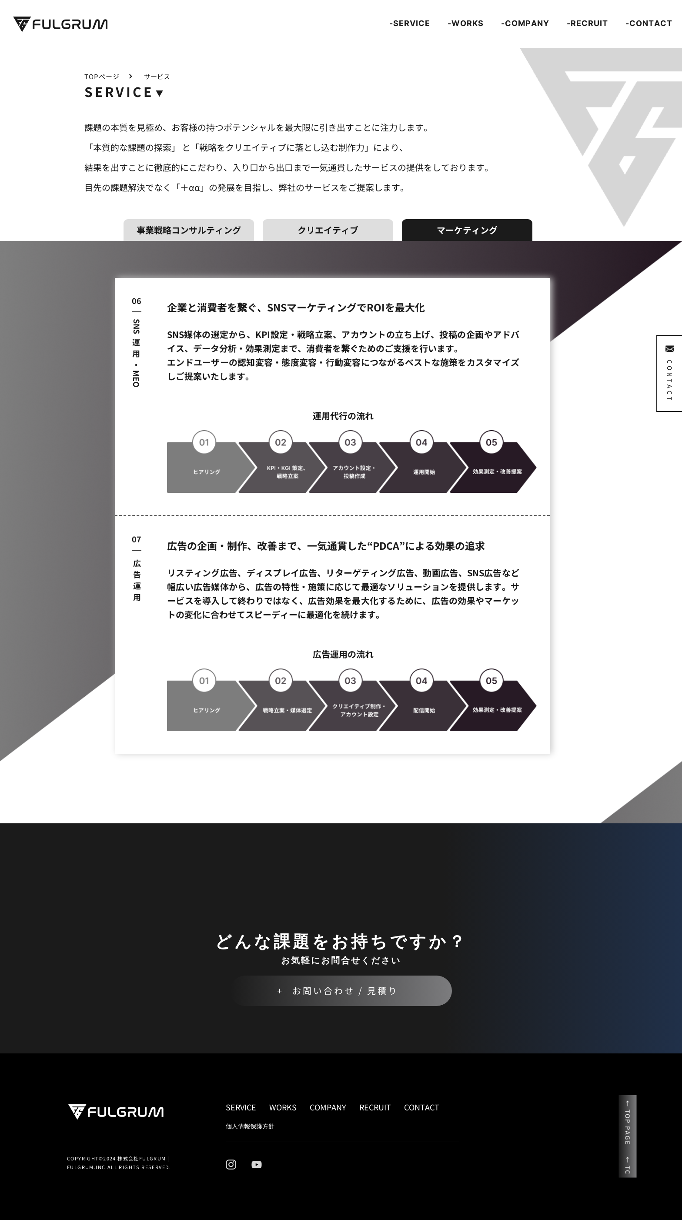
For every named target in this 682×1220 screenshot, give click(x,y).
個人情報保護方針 (250, 1126)
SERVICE (241, 1107)
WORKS (283, 1107)
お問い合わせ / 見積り (345, 990)
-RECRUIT (587, 23)
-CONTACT (648, 23)
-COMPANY (525, 23)
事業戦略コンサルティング (189, 230)
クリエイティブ (328, 230)
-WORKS (466, 23)
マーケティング (467, 230)
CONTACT (421, 1107)
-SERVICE (409, 23)
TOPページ (102, 76)
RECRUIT (375, 1107)
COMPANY (328, 1107)
